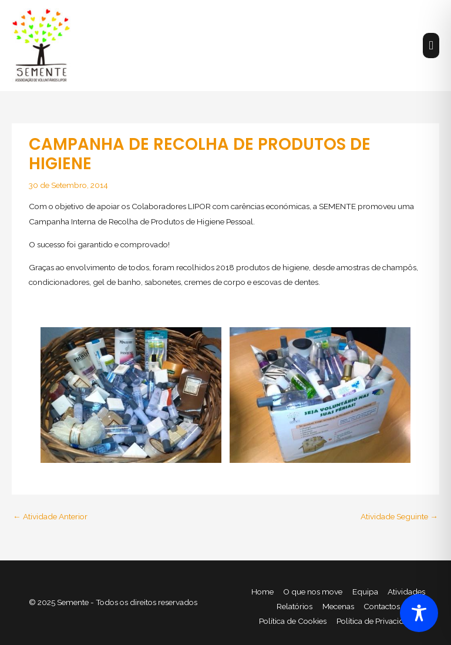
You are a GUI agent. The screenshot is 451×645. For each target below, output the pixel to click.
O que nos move (312, 591)
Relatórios (294, 606)
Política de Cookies (293, 621)
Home (262, 591)
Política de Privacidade (377, 621)
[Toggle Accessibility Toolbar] (419, 613)
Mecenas (338, 606)
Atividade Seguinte (399, 516)
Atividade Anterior (50, 516)
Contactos (382, 606)
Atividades (406, 591)
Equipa (365, 591)
